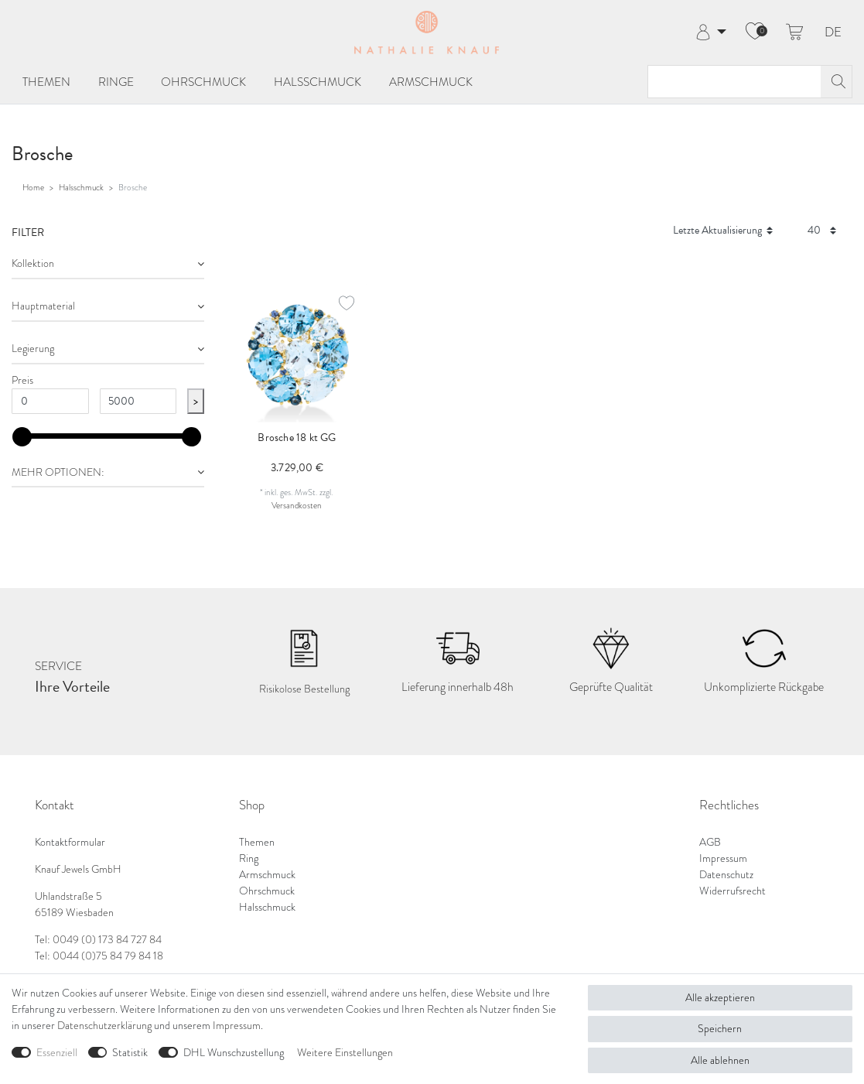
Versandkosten (296, 505)
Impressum (723, 858)
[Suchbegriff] (734, 81)
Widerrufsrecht (732, 891)
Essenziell (56, 1052)
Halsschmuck (317, 82)
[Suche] (836, 81)
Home (33, 187)
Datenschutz (726, 874)
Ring (248, 858)
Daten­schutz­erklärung (104, 1025)
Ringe (116, 82)
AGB (710, 842)
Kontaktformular (70, 842)
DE (833, 32)
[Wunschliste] (755, 32)
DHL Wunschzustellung (233, 1052)
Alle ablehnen (720, 1060)
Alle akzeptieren (720, 997)
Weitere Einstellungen (345, 1052)
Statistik (130, 1052)
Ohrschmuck (203, 82)
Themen (46, 82)
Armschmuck (431, 82)
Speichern (720, 1028)
